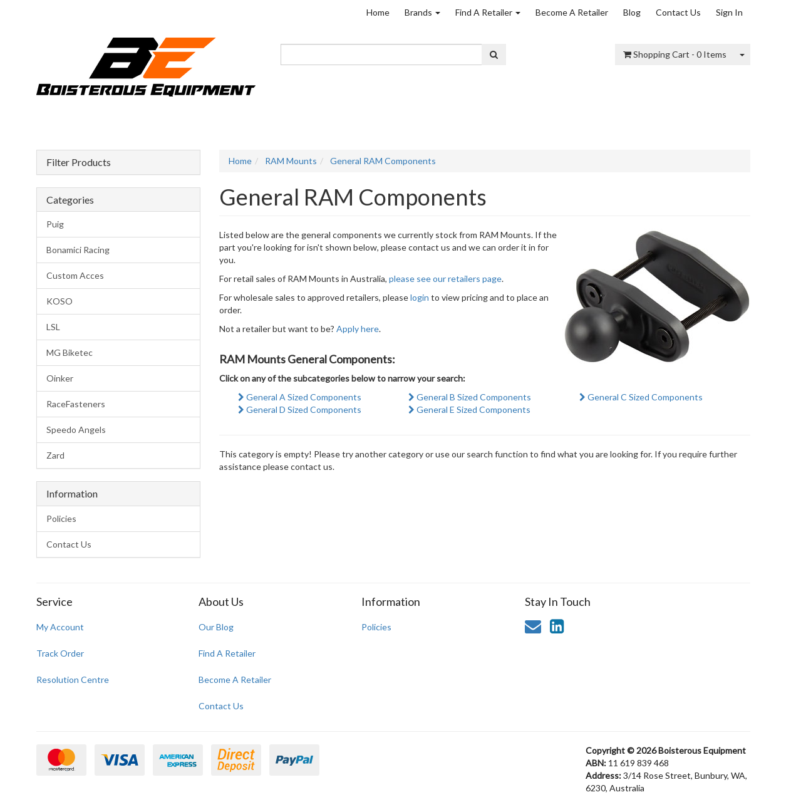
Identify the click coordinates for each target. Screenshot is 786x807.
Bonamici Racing (78, 249)
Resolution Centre (72, 679)
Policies (61, 518)
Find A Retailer (487, 12)
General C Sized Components (641, 397)
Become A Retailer (571, 12)
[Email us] (533, 626)
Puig (55, 224)
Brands (422, 12)
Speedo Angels (76, 429)
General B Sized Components (469, 397)
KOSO (59, 301)
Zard (55, 455)
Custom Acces (75, 275)
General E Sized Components (469, 409)
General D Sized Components (299, 409)
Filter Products (78, 162)
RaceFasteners (75, 403)
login (419, 297)
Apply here (357, 328)
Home (378, 12)
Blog (632, 12)
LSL (53, 326)
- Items (675, 54)
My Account (60, 627)
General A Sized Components (299, 397)
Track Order (60, 653)
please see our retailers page (445, 278)
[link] (557, 626)
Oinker (59, 378)
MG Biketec (69, 352)
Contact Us (678, 12)
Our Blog (216, 627)
